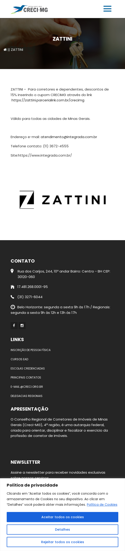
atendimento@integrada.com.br (69, 136)
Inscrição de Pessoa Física (31, 350)
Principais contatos (26, 377)
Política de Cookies (102, 504)
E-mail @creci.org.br (27, 387)
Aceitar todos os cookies (62, 517)
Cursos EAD (19, 359)
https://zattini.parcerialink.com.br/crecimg (48, 100)
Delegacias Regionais (27, 396)
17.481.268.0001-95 (29, 286)
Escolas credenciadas (28, 368)
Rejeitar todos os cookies (62, 542)
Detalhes (62, 529)
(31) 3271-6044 (27, 296)
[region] (62, 514)
